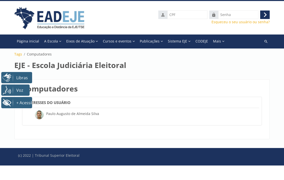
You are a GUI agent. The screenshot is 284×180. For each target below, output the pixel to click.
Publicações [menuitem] (150, 41)
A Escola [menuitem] (51, 41)
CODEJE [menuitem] (201, 41)
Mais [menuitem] (217, 41)
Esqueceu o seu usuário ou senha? (240, 22)
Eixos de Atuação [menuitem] (80, 41)
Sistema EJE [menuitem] (177, 41)
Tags (18, 54)
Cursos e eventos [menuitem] (117, 41)
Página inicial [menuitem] (28, 41)
